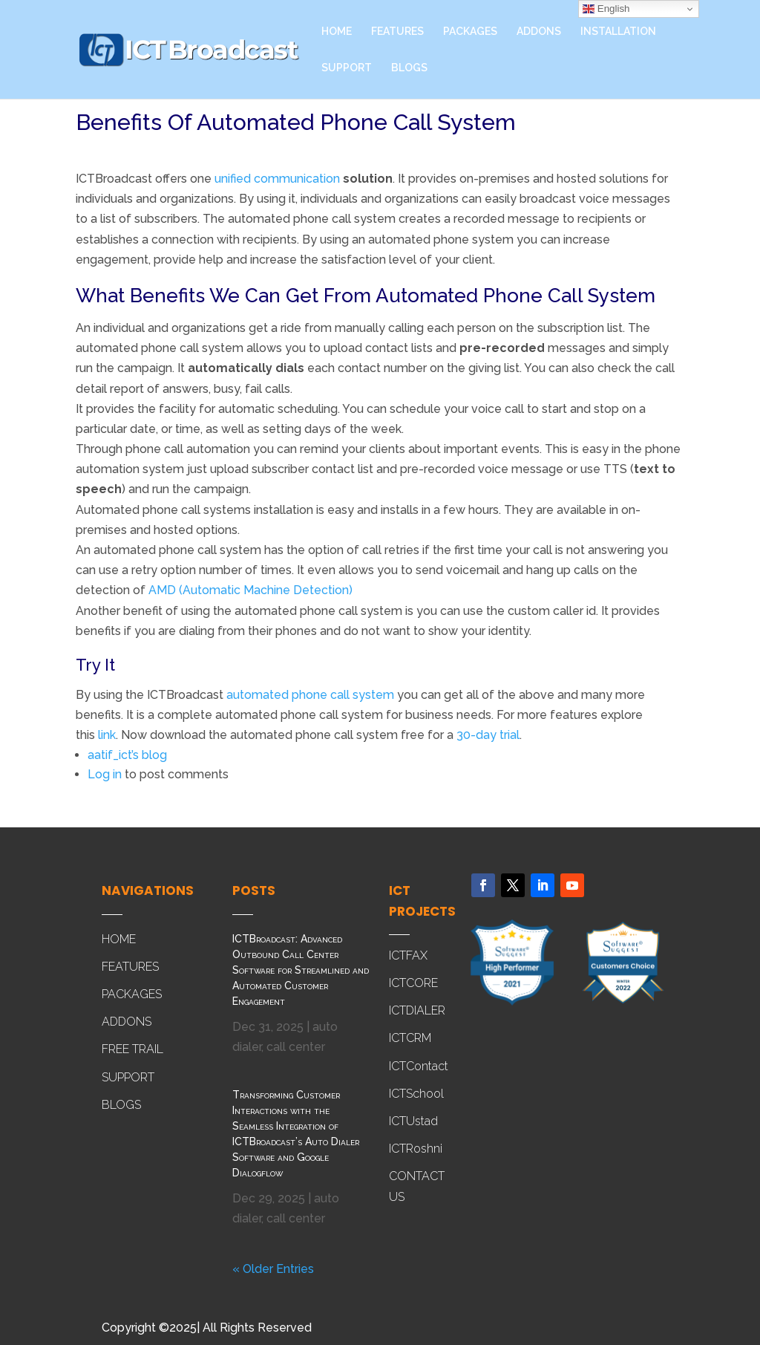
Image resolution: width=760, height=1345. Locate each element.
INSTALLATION (618, 31)
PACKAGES (470, 31)
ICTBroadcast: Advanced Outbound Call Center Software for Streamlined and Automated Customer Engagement (300, 970)
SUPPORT (346, 68)
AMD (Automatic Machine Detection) (250, 590)
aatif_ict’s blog (127, 755)
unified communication (277, 179)
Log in (105, 774)
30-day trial (488, 735)
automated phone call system (310, 695)
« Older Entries (273, 1269)
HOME (336, 31)
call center (295, 1047)
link (107, 735)
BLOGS (409, 68)
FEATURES (397, 31)
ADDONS (539, 31)
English (606, 9)
